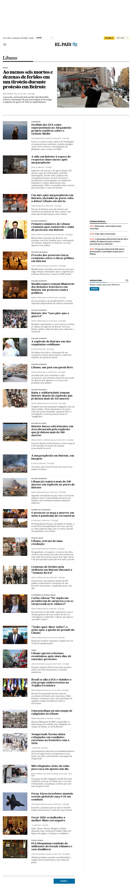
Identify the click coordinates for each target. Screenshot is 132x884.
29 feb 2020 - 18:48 (56, 549)
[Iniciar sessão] (122, 38)
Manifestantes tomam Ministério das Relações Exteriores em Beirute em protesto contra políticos (52, 288)
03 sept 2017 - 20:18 (61, 854)
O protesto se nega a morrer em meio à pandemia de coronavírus (53, 514)
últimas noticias (97, 221)
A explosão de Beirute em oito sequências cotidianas (51, 343)
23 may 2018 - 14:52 (61, 804)
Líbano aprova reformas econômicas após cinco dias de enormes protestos (51, 656)
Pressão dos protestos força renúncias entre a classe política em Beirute (52, 258)
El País (33, 349)
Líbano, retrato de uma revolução (47, 543)
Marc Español (8, 94)
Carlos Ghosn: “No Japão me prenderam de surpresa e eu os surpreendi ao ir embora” (52, 601)
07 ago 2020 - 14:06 (57, 321)
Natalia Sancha (36, 235)
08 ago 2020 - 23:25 (57, 297)
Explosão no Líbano (38, 423)
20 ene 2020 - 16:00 (57, 577)
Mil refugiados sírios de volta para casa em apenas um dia (50, 767)
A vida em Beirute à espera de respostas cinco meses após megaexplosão (51, 160)
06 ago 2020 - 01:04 (57, 403)
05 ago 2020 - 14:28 (64, 440)
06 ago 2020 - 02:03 (56, 372)
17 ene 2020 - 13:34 (56, 609)
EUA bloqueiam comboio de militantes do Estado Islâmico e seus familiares (51, 846)
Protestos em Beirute (39, 252)
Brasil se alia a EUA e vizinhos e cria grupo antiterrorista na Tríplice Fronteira (51, 683)
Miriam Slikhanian (37, 718)
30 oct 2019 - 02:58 (57, 638)
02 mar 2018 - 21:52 (40, 825)
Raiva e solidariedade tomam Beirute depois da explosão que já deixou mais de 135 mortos (52, 396)
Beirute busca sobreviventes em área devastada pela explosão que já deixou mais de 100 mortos (52, 431)
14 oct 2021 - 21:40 (26, 94)
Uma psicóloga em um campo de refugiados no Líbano (51, 712)
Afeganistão (35, 122)
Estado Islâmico (37, 840)
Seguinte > (64, 881)
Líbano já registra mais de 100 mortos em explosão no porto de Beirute (53, 485)
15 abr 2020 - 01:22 (50, 520)
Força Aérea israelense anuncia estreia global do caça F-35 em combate (52, 797)
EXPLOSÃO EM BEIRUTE (39, 364)
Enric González (36, 690)
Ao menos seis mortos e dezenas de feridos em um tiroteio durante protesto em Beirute (28, 79)
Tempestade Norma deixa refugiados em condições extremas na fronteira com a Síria (50, 739)
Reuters (46, 235)
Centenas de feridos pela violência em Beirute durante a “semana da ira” (51, 570)
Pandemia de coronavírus (40, 510)
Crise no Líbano (37, 538)
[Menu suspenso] (5, 44)
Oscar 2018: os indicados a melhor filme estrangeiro (48, 819)
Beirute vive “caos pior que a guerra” (50, 315)
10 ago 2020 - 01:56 (57, 266)
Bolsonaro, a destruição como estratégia (105, 227)
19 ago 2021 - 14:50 (61, 138)
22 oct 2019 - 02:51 (61, 664)
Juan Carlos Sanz (37, 138)
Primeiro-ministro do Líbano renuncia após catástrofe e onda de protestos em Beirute (52, 227)
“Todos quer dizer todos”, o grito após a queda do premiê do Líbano (53, 630)
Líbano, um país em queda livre (52, 367)
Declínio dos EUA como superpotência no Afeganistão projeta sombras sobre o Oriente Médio (51, 129)
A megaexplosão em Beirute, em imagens (52, 457)
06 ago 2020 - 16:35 (45, 349)
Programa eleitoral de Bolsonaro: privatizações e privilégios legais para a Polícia (107, 251)
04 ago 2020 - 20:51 (45, 463)
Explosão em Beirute (39, 221)
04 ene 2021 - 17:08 (44, 167)
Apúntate (94, 289)
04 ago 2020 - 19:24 (57, 492)
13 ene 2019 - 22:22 (40, 748)
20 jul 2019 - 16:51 (60, 690)
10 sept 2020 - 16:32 (52, 206)
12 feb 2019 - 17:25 (52, 718)
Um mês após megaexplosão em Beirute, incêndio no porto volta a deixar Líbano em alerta (52, 198)
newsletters (96, 280)
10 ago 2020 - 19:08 (64, 235)
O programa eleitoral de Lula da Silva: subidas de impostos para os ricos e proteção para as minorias (109, 241)
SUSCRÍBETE (109, 38)
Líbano (10, 58)
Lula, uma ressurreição (105, 234)
